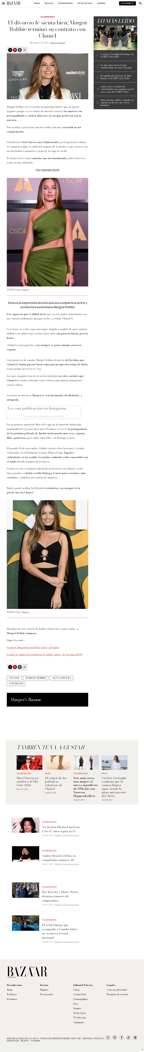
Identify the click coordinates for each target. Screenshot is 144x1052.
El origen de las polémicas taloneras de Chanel (56, 783)
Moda (37, 3)
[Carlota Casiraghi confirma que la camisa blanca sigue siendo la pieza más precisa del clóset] (114, 762)
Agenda (101, 3)
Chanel (14, 678)
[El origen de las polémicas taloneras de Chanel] (58, 762)
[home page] (13, 3)
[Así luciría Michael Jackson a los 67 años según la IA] (25, 825)
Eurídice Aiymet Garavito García (67, 835)
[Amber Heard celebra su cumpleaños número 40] (25, 854)
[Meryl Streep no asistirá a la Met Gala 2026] (29, 762)
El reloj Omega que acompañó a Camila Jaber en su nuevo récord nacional (59, 931)
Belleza (49, 3)
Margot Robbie (35, 678)
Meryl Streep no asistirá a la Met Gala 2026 (28, 781)
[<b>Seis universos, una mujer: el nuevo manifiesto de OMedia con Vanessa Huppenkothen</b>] (86, 762)
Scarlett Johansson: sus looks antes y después (33, 647)
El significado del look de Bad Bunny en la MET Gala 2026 (115, 77)
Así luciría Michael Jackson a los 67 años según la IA (61, 829)
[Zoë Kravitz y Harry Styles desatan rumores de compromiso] (25, 890)
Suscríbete (127, 3)
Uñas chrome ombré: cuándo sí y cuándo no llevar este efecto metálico (117, 103)
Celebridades (65, 3)
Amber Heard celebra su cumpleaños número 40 (59, 857)
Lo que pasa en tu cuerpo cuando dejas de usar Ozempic (116, 66)
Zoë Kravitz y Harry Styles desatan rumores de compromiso (60, 896)
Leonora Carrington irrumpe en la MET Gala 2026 (117, 55)
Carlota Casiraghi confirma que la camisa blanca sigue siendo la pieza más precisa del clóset (114, 787)
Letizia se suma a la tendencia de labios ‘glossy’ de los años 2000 (44, 654)
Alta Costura (61, 678)
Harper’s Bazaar (57, 42)
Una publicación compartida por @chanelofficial (44, 416)
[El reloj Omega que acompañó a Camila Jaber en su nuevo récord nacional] (25, 923)
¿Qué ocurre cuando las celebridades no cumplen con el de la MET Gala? (117, 89)
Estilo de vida (85, 3)
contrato (16, 683)
